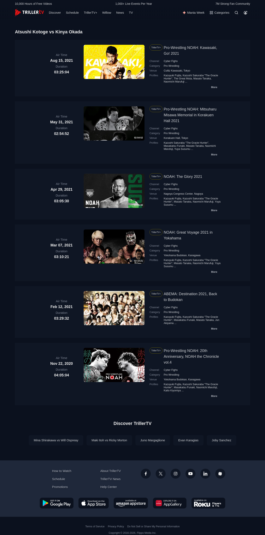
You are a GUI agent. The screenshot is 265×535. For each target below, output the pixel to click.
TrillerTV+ (90, 12)
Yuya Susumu (182, 149)
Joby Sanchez (221, 440)
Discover (55, 12)
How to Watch (61, 471)
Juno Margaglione (152, 440)
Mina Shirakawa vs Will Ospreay (56, 440)
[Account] (245, 12)
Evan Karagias (188, 440)
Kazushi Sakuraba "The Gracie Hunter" (186, 142)
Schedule (72, 12)
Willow (106, 12)
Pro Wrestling (171, 65)
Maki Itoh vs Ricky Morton (109, 440)
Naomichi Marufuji (174, 81)
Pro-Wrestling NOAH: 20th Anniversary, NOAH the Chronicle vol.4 (191, 356)
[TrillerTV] (29, 12)
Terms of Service (95, 526)
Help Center (108, 487)
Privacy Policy (116, 526)
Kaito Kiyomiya (172, 390)
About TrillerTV (110, 471)
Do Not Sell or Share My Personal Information (153, 526)
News (120, 12)
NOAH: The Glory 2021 (183, 177)
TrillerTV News (110, 479)
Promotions (60, 487)
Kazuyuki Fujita (172, 75)
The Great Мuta (183, 78)
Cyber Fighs (171, 61)
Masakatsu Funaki (174, 145)
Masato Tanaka (202, 78)
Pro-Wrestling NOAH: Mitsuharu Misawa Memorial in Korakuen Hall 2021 (190, 115)
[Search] (236, 12)
